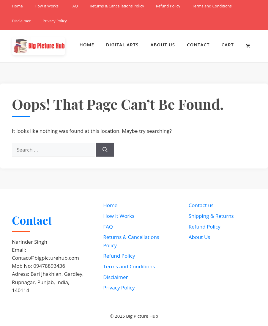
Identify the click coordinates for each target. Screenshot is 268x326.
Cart (228, 45)
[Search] (105, 150)
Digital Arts (122, 45)
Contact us (201, 205)
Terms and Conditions (212, 6)
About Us (163, 45)
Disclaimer (21, 20)
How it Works (47, 6)
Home (17, 6)
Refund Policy (168, 6)
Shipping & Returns (211, 215)
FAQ (74, 6)
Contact (198, 45)
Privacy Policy (55, 20)
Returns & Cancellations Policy (117, 6)
